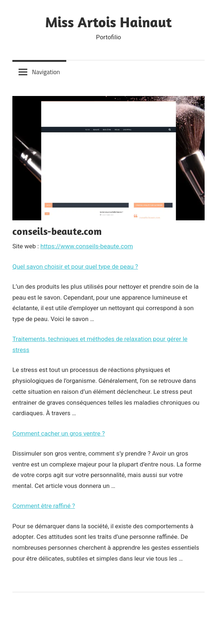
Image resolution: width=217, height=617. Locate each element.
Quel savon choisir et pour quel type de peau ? (75, 266)
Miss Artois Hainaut (108, 22)
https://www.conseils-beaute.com (86, 246)
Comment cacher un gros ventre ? (58, 433)
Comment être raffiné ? (43, 505)
